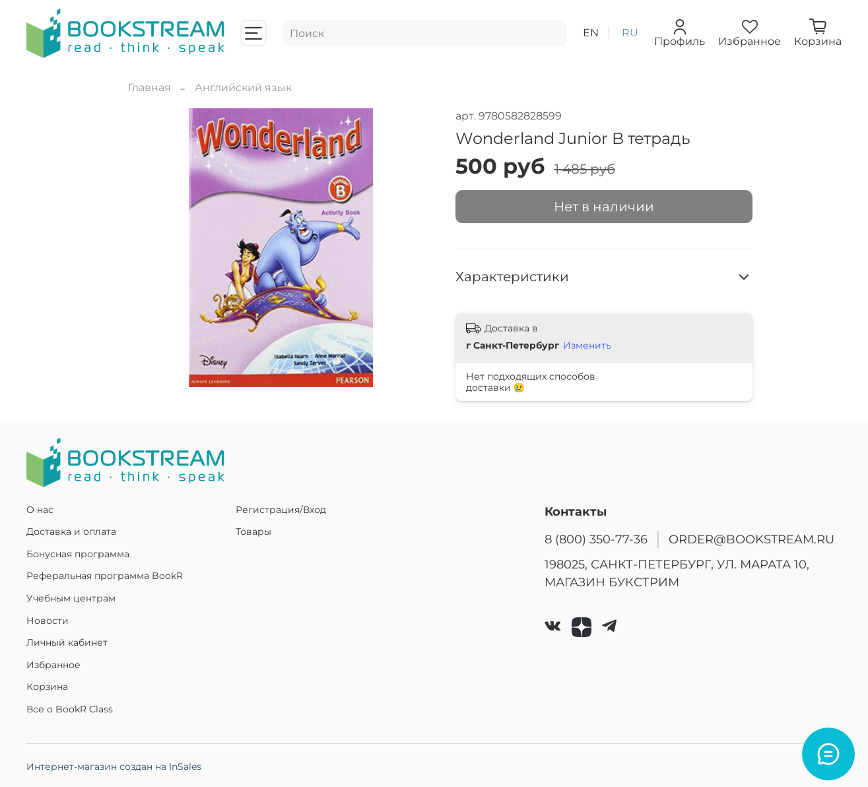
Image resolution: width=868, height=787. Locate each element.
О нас (39, 510)
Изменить (587, 345)
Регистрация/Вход (281, 510)
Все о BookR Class (69, 709)
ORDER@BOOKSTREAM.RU (751, 539)
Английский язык (243, 87)
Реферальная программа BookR (104, 576)
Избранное (53, 665)
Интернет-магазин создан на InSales (113, 766)
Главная (149, 87)
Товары (253, 531)
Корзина (47, 687)
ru (630, 32)
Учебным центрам (71, 598)
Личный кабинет (67, 642)
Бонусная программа (77, 554)
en (591, 32)
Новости (47, 621)
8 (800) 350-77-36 (596, 539)
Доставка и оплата (71, 531)
